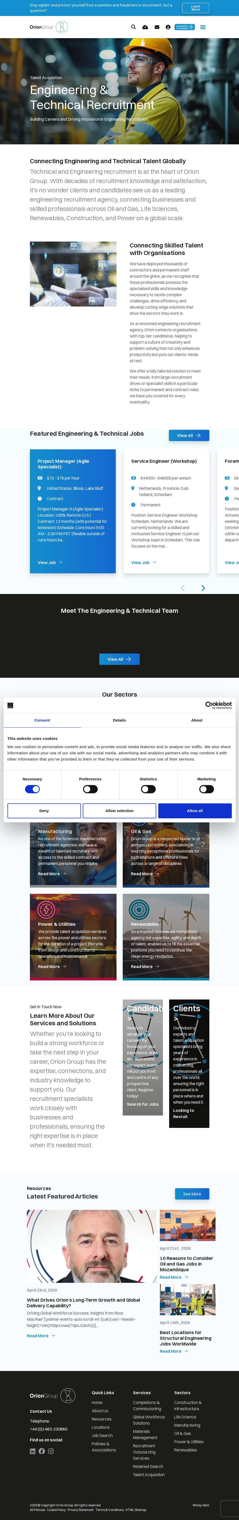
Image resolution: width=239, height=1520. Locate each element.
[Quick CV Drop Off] (145, 27)
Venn (205, 1505)
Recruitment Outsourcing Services (144, 1452)
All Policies (37, 1510)
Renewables (185, 1449)
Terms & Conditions (109, 1510)
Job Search (102, 1435)
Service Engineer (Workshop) (164, 461)
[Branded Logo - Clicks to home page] (49, 27)
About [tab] (197, 720)
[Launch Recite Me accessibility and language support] (185, 27)
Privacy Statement (81, 1510)
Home (97, 1402)
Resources (102, 1419)
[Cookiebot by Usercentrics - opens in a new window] (209, 705)
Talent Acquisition (149, 1474)
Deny (44, 810)
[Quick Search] (133, 27)
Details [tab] (119, 720)
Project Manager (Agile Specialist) (63, 464)
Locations (101, 1427)
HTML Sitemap (136, 1510)
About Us (100, 1410)
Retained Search (148, 1466)
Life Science (185, 1416)
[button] (203, 588)
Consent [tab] (42, 720)
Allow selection (119, 810)
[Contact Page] (157, 27)
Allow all (195, 810)
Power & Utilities (189, 1441)
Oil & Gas (182, 1433)
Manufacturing (187, 1425)
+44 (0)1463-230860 (48, 1429)
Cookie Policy (56, 1510)
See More (192, 1193)
